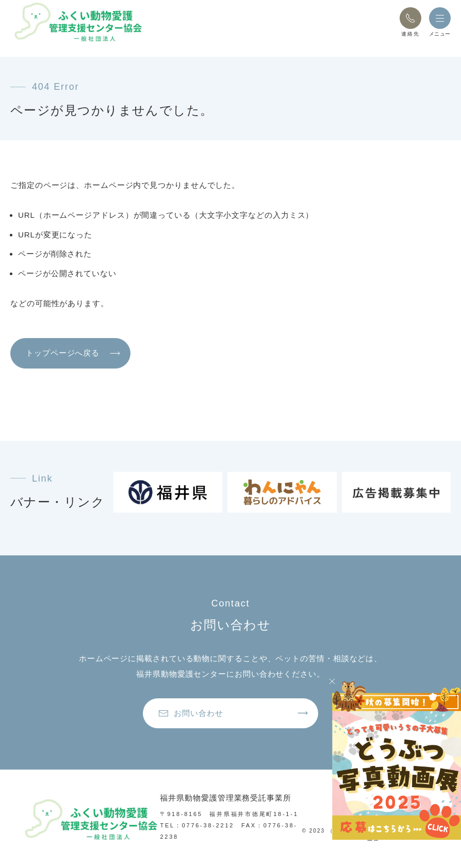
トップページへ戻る (63, 352)
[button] (410, 18)
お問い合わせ (190, 713)
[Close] (332, 681)
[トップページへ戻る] (77, 22)
